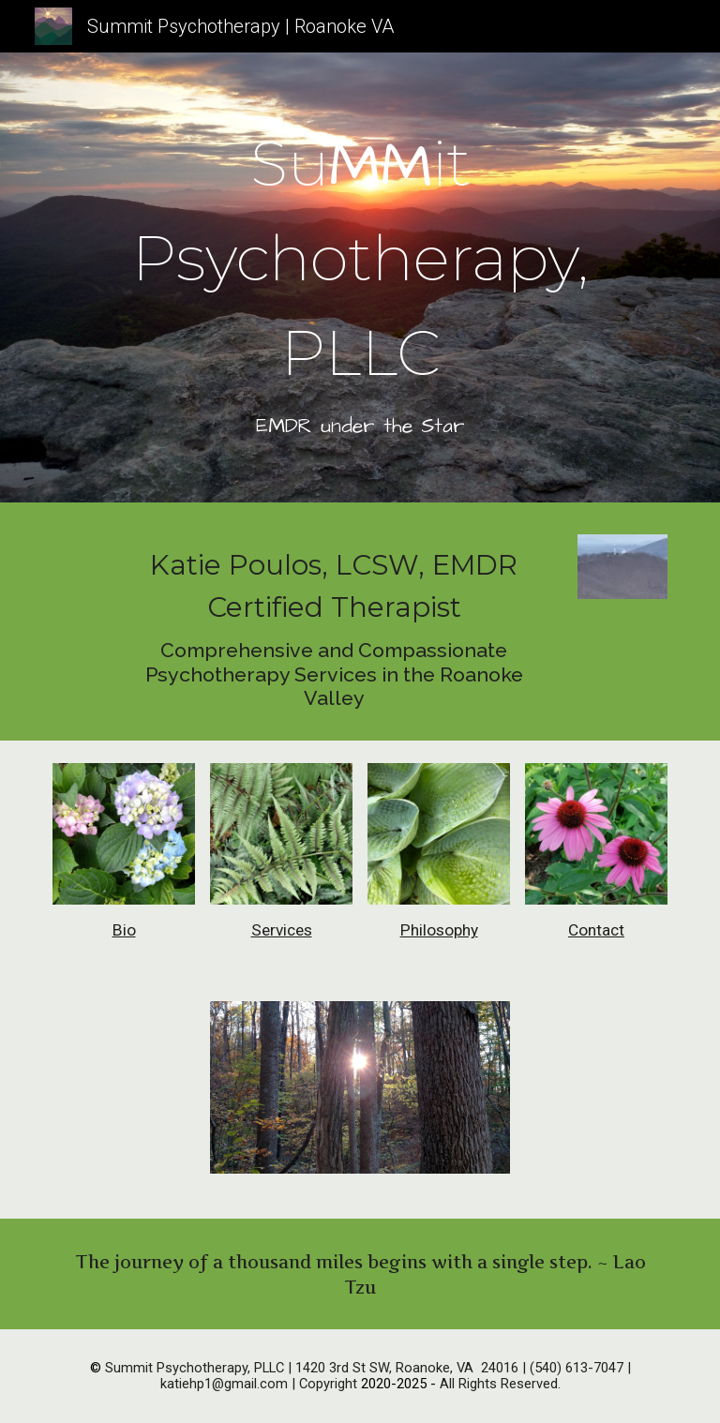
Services (281, 930)
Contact (596, 930)
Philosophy (439, 930)
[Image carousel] (359, 1098)
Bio (124, 930)
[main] (359, 282)
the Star (424, 426)
